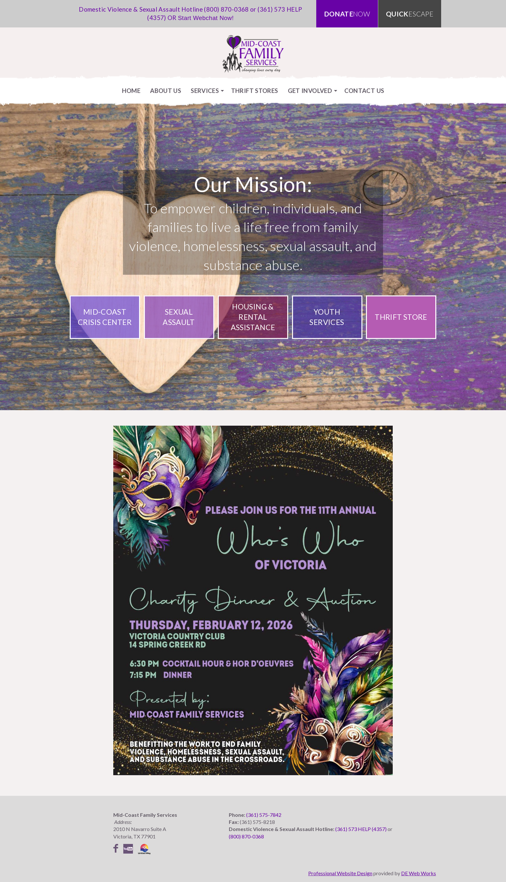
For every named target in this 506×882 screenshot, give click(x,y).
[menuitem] (131, 90)
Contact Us (364, 90)
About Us (165, 90)
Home (131, 90)
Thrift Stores (254, 90)
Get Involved (310, 90)
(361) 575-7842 (263, 815)
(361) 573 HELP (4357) (361, 829)
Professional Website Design (340, 873)
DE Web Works (418, 873)
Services (205, 90)
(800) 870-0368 (226, 9)
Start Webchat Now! (206, 18)
